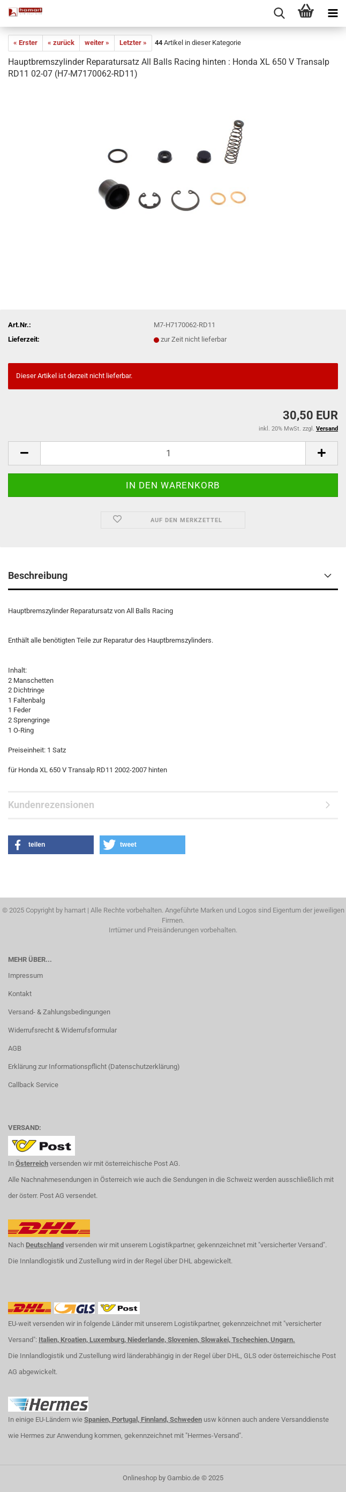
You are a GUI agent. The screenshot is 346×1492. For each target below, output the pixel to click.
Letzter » (133, 43)
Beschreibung (37, 575)
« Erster (25, 43)
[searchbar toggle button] (279, 13)
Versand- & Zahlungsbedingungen (59, 1012)
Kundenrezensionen (51, 804)
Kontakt (20, 994)
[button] (51, 844)
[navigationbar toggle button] (332, 13)
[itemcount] (173, 453)
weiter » (97, 43)
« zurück (61, 43)
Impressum (25, 975)
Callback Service (33, 1085)
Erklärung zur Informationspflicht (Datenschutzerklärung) (94, 1067)
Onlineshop (140, 1478)
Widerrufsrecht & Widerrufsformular (62, 1030)
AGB (14, 1048)
